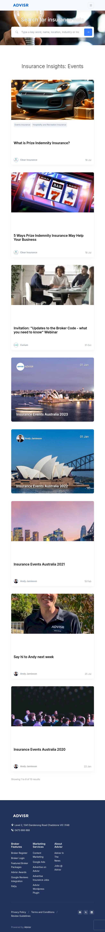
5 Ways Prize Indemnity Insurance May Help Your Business (49, 238)
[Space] (20, 815)
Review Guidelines (21, 916)
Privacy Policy (18, 912)
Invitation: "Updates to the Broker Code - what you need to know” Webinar (50, 330)
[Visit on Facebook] (80, 912)
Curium (24, 345)
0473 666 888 (20, 830)
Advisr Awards (18, 872)
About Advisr (59, 845)
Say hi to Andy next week (34, 657)
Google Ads (39, 862)
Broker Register (19, 853)
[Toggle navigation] (91, 5)
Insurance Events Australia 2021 (39, 564)
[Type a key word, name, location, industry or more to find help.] (47, 32)
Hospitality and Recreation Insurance (49, 125)
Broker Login (18, 858)
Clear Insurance (28, 160)
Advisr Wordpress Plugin (38, 889)
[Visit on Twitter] (86, 912)
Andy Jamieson (33, 438)
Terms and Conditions (43, 912)
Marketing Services (39, 845)
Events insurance (22, 125)
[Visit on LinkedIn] (91, 912)
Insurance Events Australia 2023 (42, 414)
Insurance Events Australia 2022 (42, 486)
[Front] (20, 5)
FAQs (14, 886)
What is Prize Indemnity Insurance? (42, 143)
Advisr (27, 927)
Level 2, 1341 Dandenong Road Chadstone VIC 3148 (40, 825)
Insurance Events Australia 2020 (40, 749)
